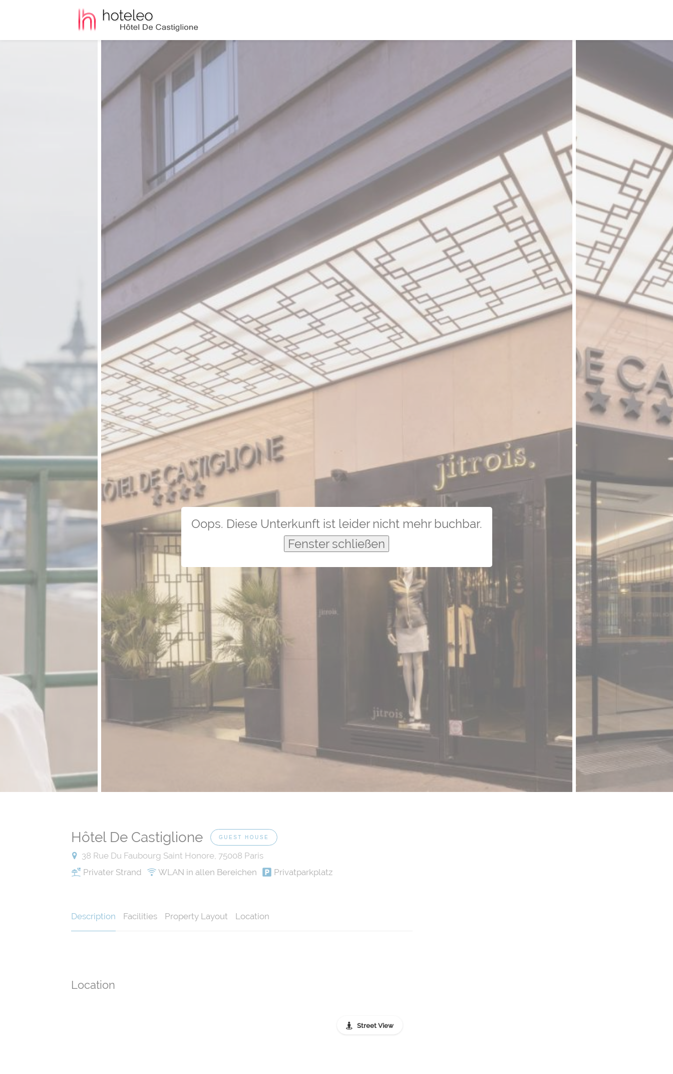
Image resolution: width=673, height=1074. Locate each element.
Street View (375, 1025)
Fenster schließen (336, 543)
